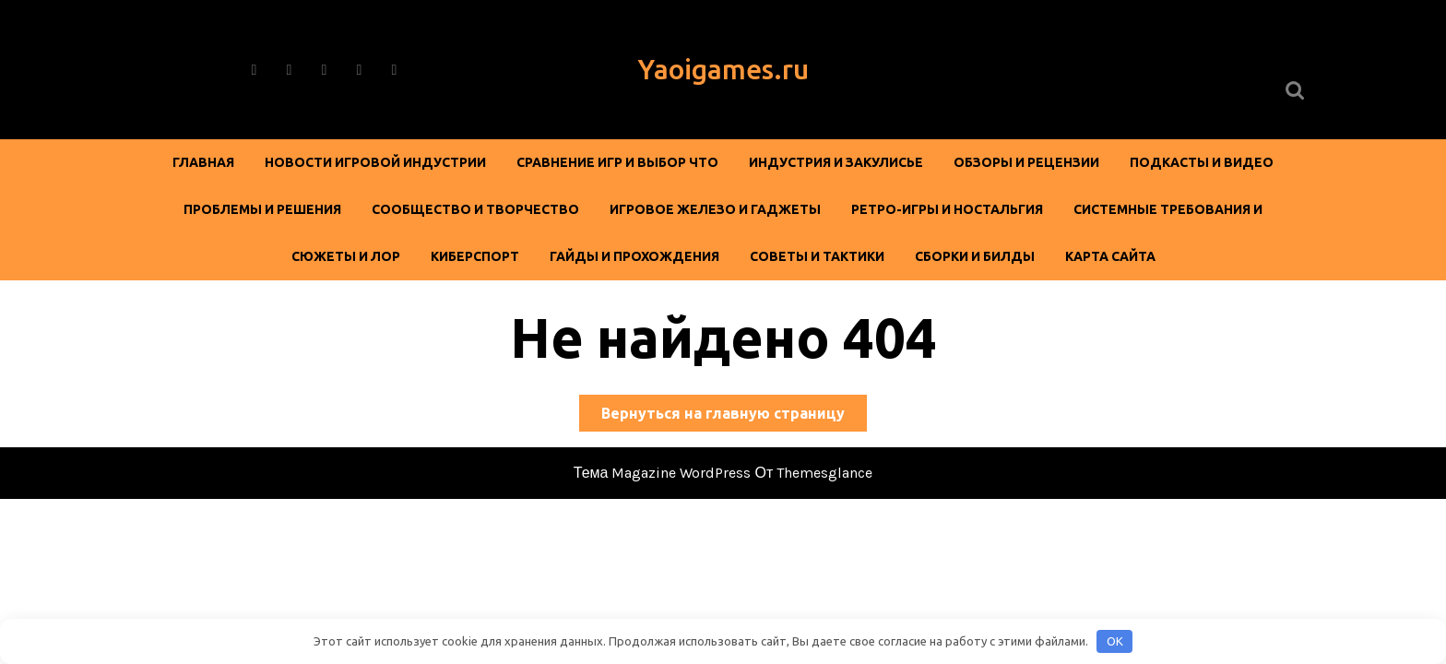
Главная (203, 162)
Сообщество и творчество (475, 209)
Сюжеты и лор (345, 256)
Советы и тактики (817, 256)
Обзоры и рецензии (1026, 162)
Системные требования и (1167, 209)
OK (1115, 640)
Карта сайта (1110, 256)
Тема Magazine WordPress (663, 472)
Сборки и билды (975, 256)
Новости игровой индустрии (375, 162)
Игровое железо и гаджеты (715, 209)
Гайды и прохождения (634, 256)
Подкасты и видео (1202, 162)
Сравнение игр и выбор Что (617, 162)
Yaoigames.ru (723, 69)
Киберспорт (475, 256)
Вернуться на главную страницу (734, 416)
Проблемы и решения (262, 209)
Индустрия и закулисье (836, 162)
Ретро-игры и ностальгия (947, 209)
